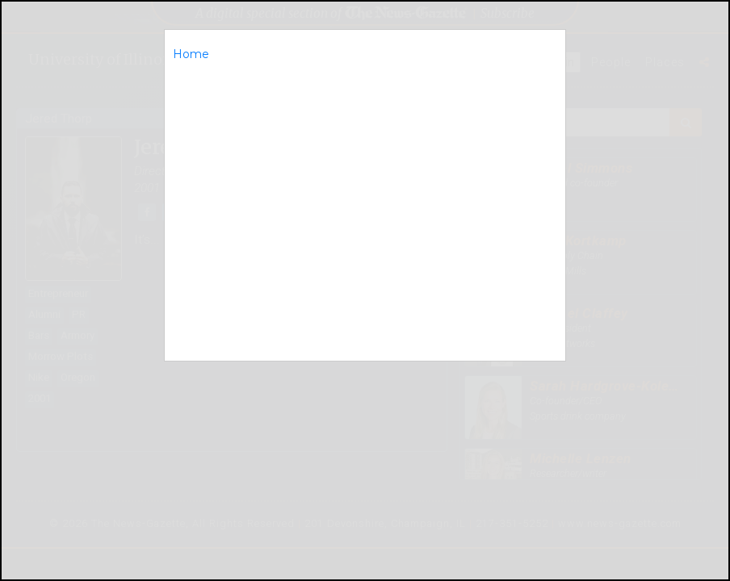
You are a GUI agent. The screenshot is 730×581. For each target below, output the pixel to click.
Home (191, 54)
